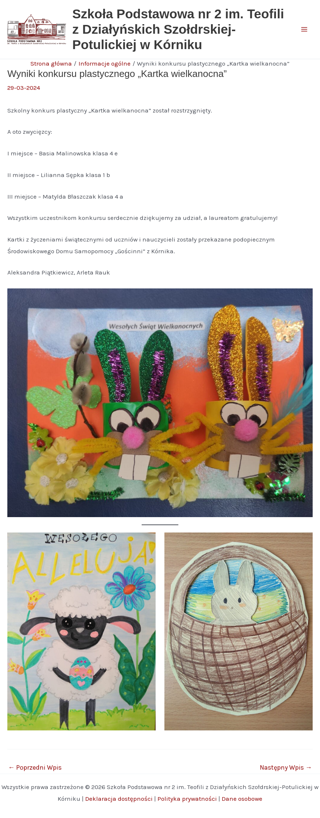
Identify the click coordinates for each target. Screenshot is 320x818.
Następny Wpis (286, 767)
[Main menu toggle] (304, 29)
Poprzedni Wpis (35, 767)
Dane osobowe (242, 798)
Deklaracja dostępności (119, 798)
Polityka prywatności (187, 798)
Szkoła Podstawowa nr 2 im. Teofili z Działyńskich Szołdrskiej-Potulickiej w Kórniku (178, 29)
